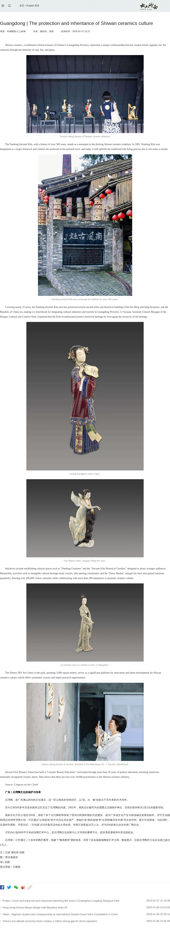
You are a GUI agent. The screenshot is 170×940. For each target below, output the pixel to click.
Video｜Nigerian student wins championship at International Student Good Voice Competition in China (60, 914)
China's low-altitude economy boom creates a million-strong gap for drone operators (50, 921)
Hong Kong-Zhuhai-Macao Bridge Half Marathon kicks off (35, 907)
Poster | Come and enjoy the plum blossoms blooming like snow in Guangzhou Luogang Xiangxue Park (61, 900)
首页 (22, 5)
